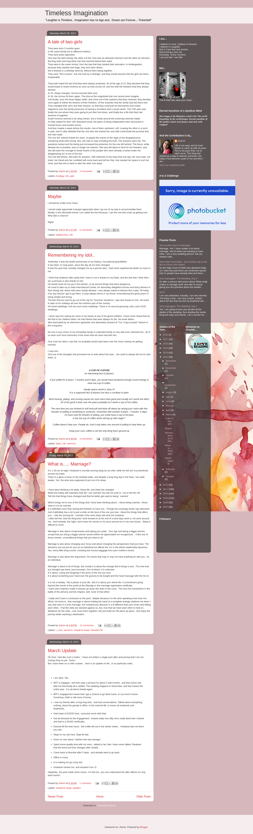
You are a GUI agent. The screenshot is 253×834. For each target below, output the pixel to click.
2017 (166, 339)
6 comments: (86, 230)
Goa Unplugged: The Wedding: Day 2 (178, 278)
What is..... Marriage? (69, 464)
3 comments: (86, 171)
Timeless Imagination (76, 13)
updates (77, 788)
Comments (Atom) (106, 805)
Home (100, 796)
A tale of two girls (65, 41)
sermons (71, 443)
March (169, 414)
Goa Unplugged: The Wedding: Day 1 (178, 306)
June (168, 401)
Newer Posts (55, 796)
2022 (166, 334)
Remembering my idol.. (71, 255)
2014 (166, 352)
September (170, 385)
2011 (166, 489)
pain (72, 176)
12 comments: (87, 625)
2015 (166, 348)
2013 (166, 357)
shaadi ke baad (81, 630)
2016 (166, 343)
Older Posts (144, 796)
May (168, 405)
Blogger (144, 827)
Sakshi (181, 141)
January (170, 476)
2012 (166, 484)
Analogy (60, 176)
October (170, 375)
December (171, 361)
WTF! (162, 292)
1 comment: (86, 783)
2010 (166, 493)
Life (67, 176)
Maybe (54, 196)
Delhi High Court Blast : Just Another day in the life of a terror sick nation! (183, 263)
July (168, 396)
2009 (166, 498)
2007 (166, 507)
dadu (58, 443)
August (169, 392)
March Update (62, 650)
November (171, 368)
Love (60, 630)
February (170, 469)
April (168, 410)
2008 (166, 502)
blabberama (62, 234)
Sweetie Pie (97, 630)
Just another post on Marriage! (174, 245)
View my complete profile (172, 165)
